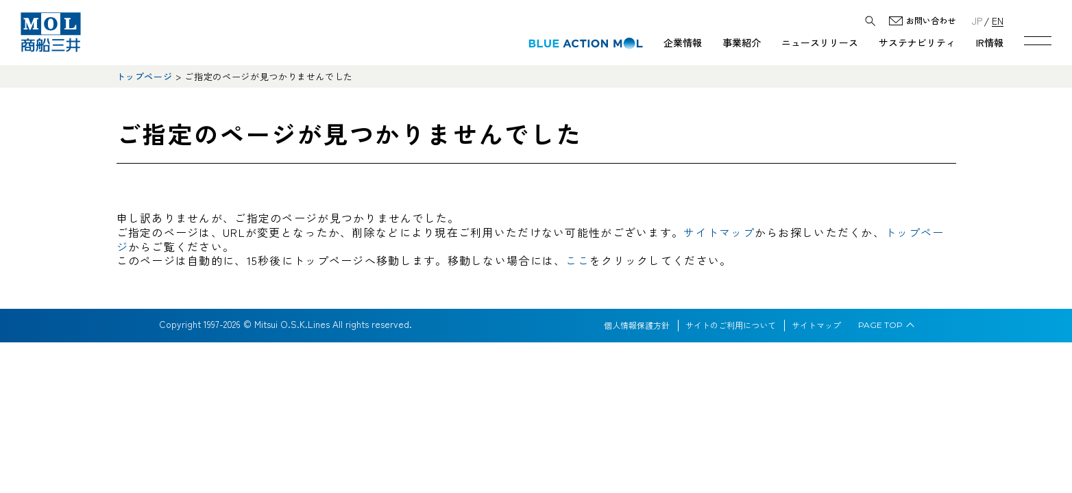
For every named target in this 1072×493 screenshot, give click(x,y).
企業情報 (682, 42)
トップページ (145, 76)
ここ (577, 260)
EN (997, 20)
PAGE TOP (880, 325)
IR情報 (989, 42)
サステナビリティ (917, 42)
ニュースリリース (819, 42)
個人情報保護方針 (637, 325)
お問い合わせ (930, 21)
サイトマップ (719, 232)
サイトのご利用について (730, 325)
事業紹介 (741, 42)
